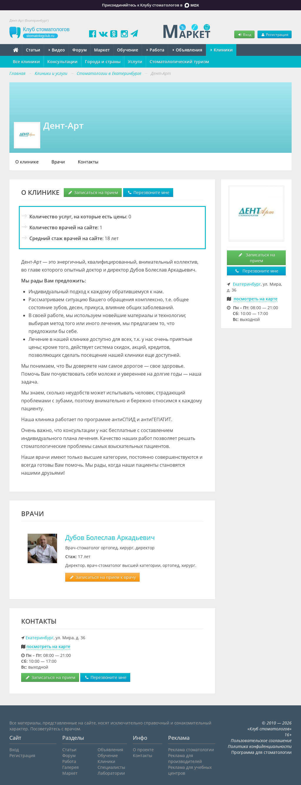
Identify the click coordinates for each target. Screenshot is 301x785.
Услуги (135, 61)
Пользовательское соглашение (261, 740)
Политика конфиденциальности (260, 746)
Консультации (62, 61)
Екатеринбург (39, 637)
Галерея (70, 767)
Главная (17, 73)
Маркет (102, 50)
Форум (79, 50)
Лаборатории (111, 773)
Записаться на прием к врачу (102, 577)
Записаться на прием (93, 192)
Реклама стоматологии (191, 749)
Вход (244, 34)
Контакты (88, 162)
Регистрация (274, 34)
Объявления (187, 50)
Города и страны (103, 61)
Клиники (222, 50)
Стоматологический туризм (179, 61)
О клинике (27, 162)
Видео (57, 50)
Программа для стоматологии (261, 752)
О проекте (143, 749)
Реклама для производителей (185, 758)
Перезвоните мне (148, 192)
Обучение (127, 50)
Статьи (33, 50)
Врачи (58, 162)
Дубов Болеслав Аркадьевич (110, 537)
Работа (155, 50)
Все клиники (26, 61)
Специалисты (111, 767)
